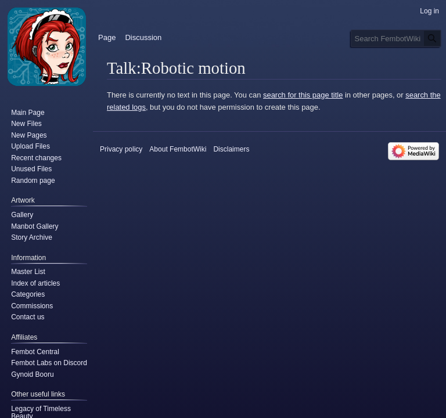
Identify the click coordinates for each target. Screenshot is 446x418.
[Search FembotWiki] (396, 38)
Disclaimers (231, 149)
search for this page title (303, 95)
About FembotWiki (177, 149)
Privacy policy (121, 149)
